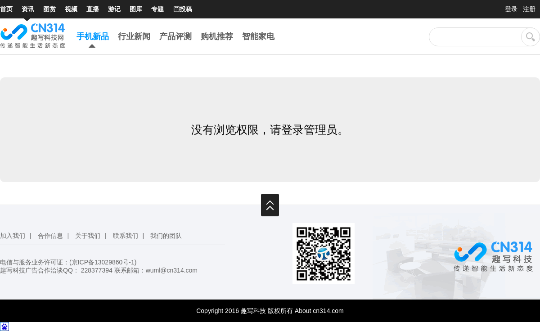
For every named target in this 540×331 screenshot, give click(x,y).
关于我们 (87, 235)
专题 (157, 9)
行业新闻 (134, 36)
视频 (71, 9)
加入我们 (12, 235)
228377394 (96, 270)
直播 (92, 9)
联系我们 (125, 235)
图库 (136, 9)
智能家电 (258, 36)
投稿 (182, 9)
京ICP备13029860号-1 (103, 262)
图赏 (49, 9)
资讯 (28, 9)
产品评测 (175, 36)
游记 (114, 9)
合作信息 (50, 235)
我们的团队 (166, 235)
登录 (511, 9)
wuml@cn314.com (172, 270)
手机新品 (92, 36)
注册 (529, 9)
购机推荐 (217, 36)
